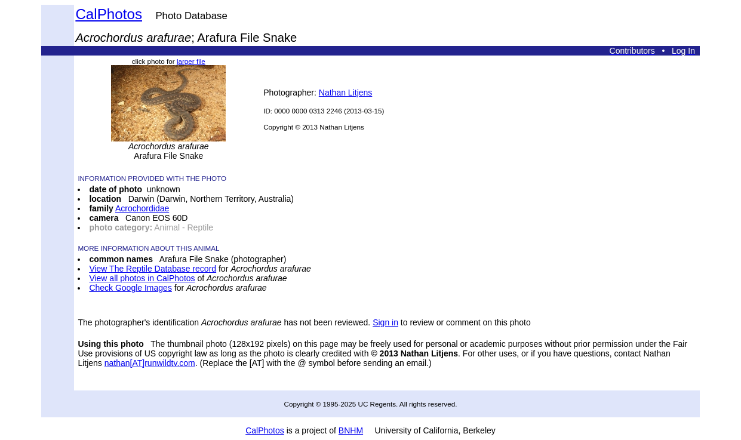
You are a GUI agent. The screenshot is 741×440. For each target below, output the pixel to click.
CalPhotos (108, 14)
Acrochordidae (142, 208)
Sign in (385, 322)
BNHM (351, 430)
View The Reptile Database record (152, 268)
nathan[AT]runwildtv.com (149, 363)
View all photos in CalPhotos (142, 278)
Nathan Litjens (346, 92)
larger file (191, 61)
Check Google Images (130, 288)
